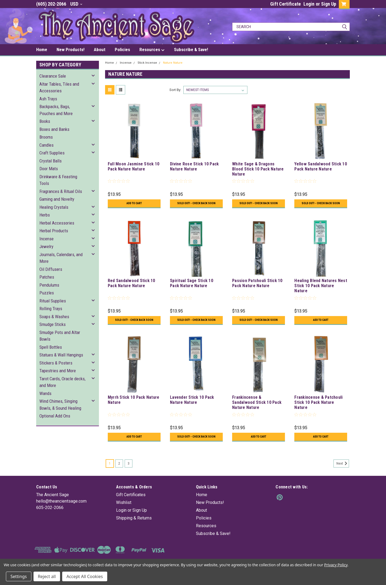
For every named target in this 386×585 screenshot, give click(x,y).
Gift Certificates (131, 505)
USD (76, 4)
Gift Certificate (285, 4)
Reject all (47, 576)
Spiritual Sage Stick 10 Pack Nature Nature (191, 287)
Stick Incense (147, 62)
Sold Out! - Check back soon (196, 205)
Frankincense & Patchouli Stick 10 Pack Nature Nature (318, 409)
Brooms (46, 137)
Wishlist (123, 513)
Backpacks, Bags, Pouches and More (56, 110)
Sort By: (175, 90)
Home (41, 49)
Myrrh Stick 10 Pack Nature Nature (133, 407)
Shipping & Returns (134, 529)
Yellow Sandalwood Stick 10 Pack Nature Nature (320, 166)
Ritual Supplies (52, 300)
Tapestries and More (57, 370)
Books (44, 121)
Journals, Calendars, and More (61, 258)
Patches (46, 277)
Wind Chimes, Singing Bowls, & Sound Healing (60, 404)
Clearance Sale (52, 76)
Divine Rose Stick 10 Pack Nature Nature (194, 166)
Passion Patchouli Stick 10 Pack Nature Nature (257, 287)
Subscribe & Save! (191, 49)
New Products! (70, 49)
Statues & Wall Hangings (61, 355)
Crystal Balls (50, 161)
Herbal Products (53, 230)
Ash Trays (48, 98)
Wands (45, 393)
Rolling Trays (50, 308)
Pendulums (49, 285)
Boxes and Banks (54, 129)
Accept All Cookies (84, 576)
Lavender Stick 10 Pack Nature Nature (192, 407)
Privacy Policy (335, 564)
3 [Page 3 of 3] (128, 475)
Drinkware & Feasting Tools (58, 180)
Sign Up (328, 4)
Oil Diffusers (50, 269)
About (99, 49)
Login (308, 4)
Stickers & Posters (55, 363)
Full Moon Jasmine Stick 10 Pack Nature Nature (133, 166)
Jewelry (46, 246)
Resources (152, 50)
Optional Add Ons (54, 416)
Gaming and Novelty (56, 199)
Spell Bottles (50, 347)
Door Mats (48, 168)
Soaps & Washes (54, 316)
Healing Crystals (53, 207)
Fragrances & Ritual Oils (60, 191)
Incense (46, 238)
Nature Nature (173, 62)
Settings (18, 576)
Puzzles (46, 292)
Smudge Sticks (52, 324)
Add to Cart (134, 203)
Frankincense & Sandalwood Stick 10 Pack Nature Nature (256, 409)
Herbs (44, 215)
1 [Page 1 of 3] (110, 475)
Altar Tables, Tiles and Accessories (59, 87)
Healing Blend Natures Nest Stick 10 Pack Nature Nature (320, 289)
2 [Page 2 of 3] (119, 475)
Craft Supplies (52, 152)
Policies (122, 49)
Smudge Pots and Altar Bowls (59, 336)
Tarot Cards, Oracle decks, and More (62, 382)
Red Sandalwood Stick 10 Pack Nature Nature (131, 287)
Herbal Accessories (56, 223)
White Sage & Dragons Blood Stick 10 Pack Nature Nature (258, 169)
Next (342, 474)
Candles (46, 145)
